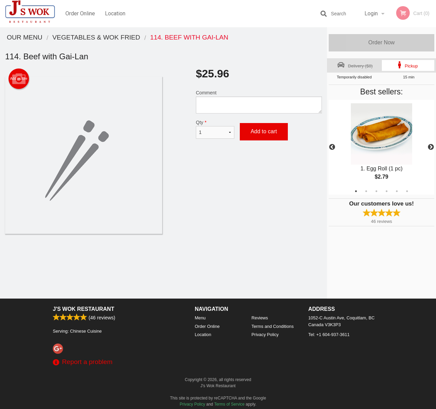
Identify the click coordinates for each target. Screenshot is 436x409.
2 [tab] (366, 191)
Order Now (381, 42)
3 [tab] (376, 191)
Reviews (259, 317)
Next (430, 147)
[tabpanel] (381, 147)
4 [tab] (386, 191)
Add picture (19, 79)
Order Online (80, 13)
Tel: (328, 334)
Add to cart (264, 131)
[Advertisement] (163, 256)
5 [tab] (396, 191)
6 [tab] (407, 191)
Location (115, 13)
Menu (200, 317)
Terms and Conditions (272, 326)
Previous (332, 147)
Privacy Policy (265, 334)
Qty (215, 129)
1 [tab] (356, 191)
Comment (259, 101)
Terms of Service (229, 404)
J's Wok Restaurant (83, 309)
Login (371, 13)
